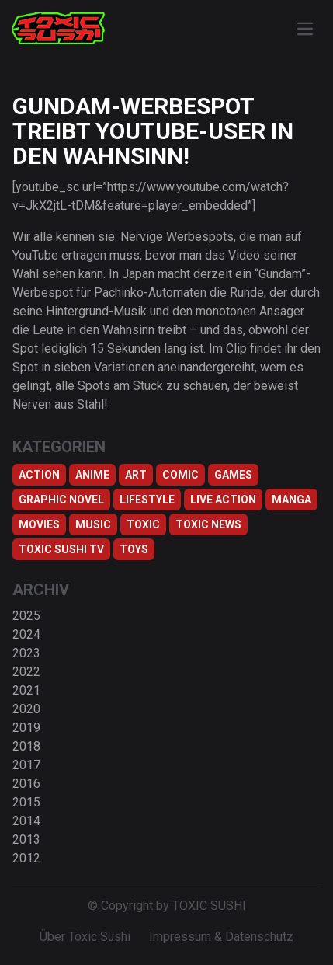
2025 (26, 615)
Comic (180, 475)
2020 (26, 709)
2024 (26, 634)
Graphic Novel (61, 499)
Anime (92, 475)
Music (93, 524)
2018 (26, 746)
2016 (26, 783)
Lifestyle (147, 499)
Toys (134, 549)
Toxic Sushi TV (61, 549)
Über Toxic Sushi (85, 936)
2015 (26, 802)
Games (233, 475)
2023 (26, 653)
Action (39, 475)
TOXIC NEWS (208, 524)
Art (136, 475)
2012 (26, 858)
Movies (39, 524)
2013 (26, 839)
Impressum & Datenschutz (221, 936)
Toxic (143, 524)
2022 (26, 671)
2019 (26, 727)
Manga (291, 499)
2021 (26, 690)
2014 (26, 820)
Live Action (223, 499)
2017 (26, 765)
